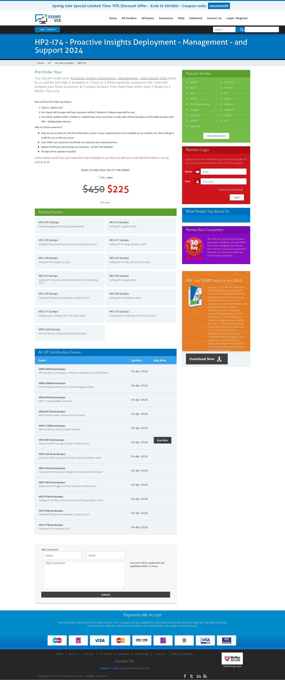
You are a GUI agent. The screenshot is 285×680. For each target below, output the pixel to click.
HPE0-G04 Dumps (49, 329)
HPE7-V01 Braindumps (52, 482)
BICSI (193, 87)
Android (228, 82)
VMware (228, 104)
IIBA (192, 93)
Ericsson (195, 115)
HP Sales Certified (64, 63)
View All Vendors (216, 135)
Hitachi (228, 87)
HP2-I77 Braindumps (51, 525)
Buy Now (162, 440)
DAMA (227, 115)
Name (188, 171)
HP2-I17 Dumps (119, 240)
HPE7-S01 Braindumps (52, 454)
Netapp (194, 109)
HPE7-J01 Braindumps (51, 439)
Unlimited (195, 18)
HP (49, 63)
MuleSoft (229, 109)
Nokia (227, 98)
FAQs (181, 18)
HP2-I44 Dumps (48, 258)
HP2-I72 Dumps (119, 311)
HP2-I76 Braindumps (51, 510)
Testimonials (142, 654)
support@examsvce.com (135, 668)
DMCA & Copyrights (182, 654)
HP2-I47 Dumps (119, 258)
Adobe (194, 82)
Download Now (206, 359)
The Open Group (199, 104)
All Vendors (129, 18)
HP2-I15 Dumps (48, 240)
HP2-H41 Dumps (48, 222)
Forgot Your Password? (231, 189)
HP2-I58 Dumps (119, 293)
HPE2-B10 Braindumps (52, 397)
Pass (187, 181)
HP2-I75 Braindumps (51, 496)
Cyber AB (195, 126)
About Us (73, 654)
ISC (226, 93)
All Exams (147, 18)
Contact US (160, 654)
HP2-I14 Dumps (119, 222)
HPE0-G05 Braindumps (52, 369)
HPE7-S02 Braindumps (52, 468)
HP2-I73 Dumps (48, 293)
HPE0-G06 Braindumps (52, 383)
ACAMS (194, 120)
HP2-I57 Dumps (48, 276)
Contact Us (214, 18)
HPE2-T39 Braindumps (52, 425)
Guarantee (166, 18)
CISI (226, 120)
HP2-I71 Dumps (48, 311)
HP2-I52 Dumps (119, 276)
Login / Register (237, 18)
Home (113, 18)
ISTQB (193, 98)
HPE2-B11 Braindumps (52, 411)
